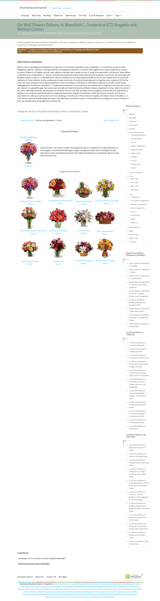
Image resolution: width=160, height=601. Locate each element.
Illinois (29, 587)
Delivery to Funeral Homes (85, 597)
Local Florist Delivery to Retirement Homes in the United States (138, 517)
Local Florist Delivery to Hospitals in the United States (137, 447)
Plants (133, 219)
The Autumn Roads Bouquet (105, 261)
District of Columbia (129, 592)
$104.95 (30, 264)
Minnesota (108, 587)
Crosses (134, 161)
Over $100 (134, 190)
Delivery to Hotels (68, 597)
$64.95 (58, 264)
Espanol (68, 8)
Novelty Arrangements (139, 204)
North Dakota (92, 589)
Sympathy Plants (137, 150)
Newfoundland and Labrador (127, 594)
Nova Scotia (40, 594)
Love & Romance (96, 15)
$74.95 (60, 204)
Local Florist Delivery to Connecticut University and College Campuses (138, 364)
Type (118, 15)
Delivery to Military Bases (106, 597)
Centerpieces (135, 197)
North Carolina (79, 589)
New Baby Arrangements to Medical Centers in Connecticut (81, 42)
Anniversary (71, 15)
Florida (122, 584)
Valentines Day (134, 227)
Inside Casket (135, 153)
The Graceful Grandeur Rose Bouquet (33, 231)
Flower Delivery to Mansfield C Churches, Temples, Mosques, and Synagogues (139, 293)
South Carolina (28, 592)
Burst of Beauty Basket (105, 231)
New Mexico (60, 589)
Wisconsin (108, 592)
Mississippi (118, 587)
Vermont (71, 592)
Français (60, 8)
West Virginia (98, 592)
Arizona (71, 584)
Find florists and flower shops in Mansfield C (34, 564)
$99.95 (106, 204)
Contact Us (51, 576)
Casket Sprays (136, 164)
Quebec (32, 594)
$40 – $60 (134, 179)
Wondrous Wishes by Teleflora (31, 201)
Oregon (116, 589)
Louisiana (64, 587)
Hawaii (136, 584)
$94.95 (30, 204)
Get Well (82, 15)
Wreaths (134, 157)
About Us (39, 576)
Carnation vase (58, 261)
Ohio (100, 589)
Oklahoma (107, 589)
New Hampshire (39, 589)
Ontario (25, 594)
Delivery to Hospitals (52, 597)
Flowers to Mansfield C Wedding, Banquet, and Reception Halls (137, 302)
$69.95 (83, 263)
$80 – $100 (135, 186)
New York (69, 589)
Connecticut (105, 584)
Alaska (64, 584)
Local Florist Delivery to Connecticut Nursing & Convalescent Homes (137, 413)
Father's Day (133, 238)
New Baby (36, 15)
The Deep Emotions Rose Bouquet (60, 201)
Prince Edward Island (89, 594)
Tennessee (51, 592)
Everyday (25, 15)
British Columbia (74, 594)
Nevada (29, 589)
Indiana (36, 587)
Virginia (78, 592)
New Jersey (50, 589)
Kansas (48, 587)
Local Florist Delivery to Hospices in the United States (137, 535)
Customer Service (25, 576)
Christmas (132, 242)
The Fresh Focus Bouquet (84, 261)
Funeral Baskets (136, 139)
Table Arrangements (138, 146)
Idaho (23, 587)
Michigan (100, 587)
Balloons (134, 223)
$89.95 (33, 234)
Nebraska (21, 589)
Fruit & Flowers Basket (84, 201)
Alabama (57, 584)
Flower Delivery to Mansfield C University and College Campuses (139, 284)
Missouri (127, 587)
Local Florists (22, 553)
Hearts (133, 168)
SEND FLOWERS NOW (111, 120)
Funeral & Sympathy (136, 132)
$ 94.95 (28, 166)
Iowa (42, 587)
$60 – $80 (134, 182)
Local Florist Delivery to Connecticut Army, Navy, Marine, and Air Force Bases (139, 373)
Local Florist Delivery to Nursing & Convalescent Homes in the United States (138, 526)
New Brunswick (52, 594)
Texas (59, 592)
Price (110, 15)
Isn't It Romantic (84, 231)
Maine (72, 587)
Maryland (79, 587)
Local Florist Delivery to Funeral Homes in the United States (139, 462)
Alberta (113, 594)
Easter (131, 231)
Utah (64, 592)
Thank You (58, 15)
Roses (133, 212)
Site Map (63, 576)
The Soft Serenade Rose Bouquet (107, 201)
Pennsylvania (125, 589)
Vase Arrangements (138, 208)
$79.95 (58, 234)
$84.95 (83, 204)
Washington (87, 592)
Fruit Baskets (135, 215)
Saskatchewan (103, 594)
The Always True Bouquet (58, 231)
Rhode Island (136, 589)
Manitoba (62, 594)
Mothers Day (133, 235)
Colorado (96, 584)
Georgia (130, 584)
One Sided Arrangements (140, 201)
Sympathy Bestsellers (138, 135)
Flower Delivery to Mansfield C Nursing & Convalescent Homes (139, 317)
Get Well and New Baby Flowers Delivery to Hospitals (37, 42)
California (87, 584)
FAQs (54, 8)
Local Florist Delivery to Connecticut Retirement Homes (137, 404)
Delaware (115, 584)
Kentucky (56, 587)
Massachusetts (89, 587)
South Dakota (41, 592)
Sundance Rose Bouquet (29, 261)
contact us (25, 52)
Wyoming (117, 592)
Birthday (47, 15)
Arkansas (78, 584)
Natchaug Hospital (27, 120)
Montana (135, 587)
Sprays (133, 142)
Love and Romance (136, 173)
